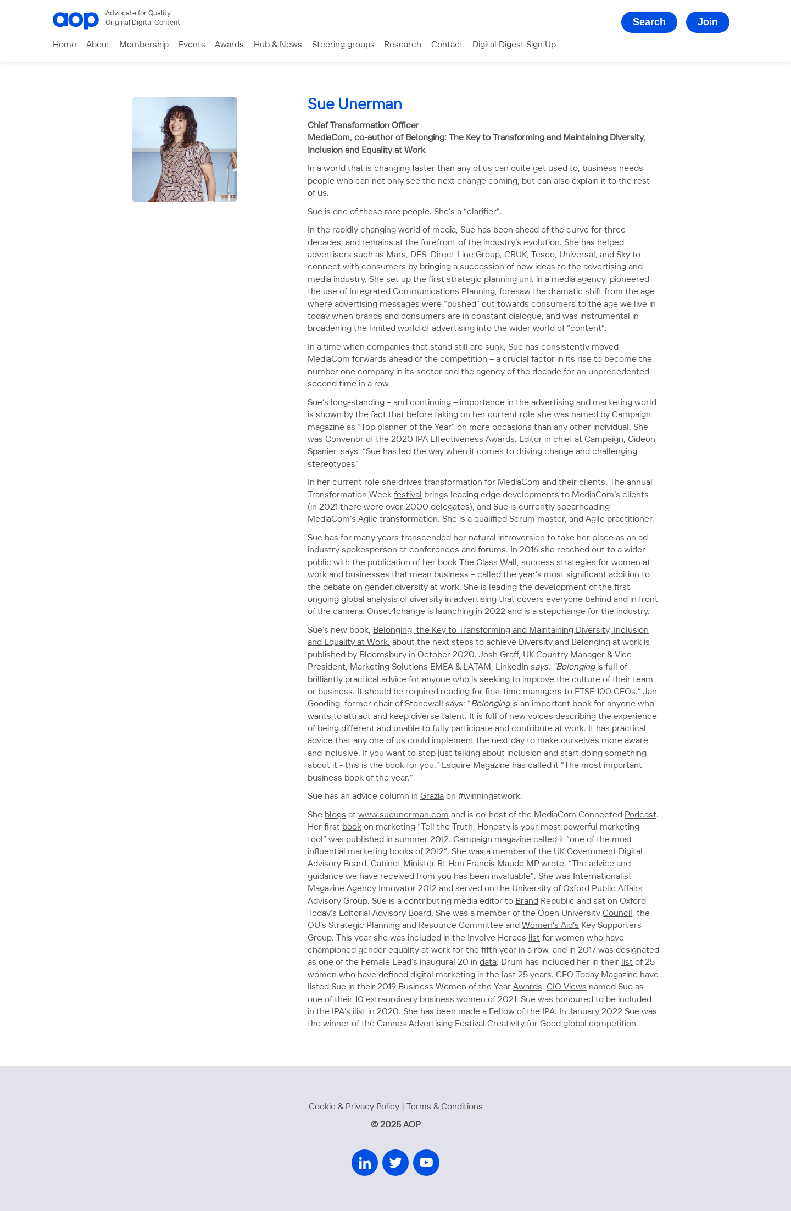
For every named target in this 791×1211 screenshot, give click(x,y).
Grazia (432, 796)
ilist (359, 1012)
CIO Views (567, 987)
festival (408, 495)
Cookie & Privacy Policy (354, 1107)
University (531, 888)
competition (612, 1024)
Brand (526, 901)
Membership (144, 45)
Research (402, 45)
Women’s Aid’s (550, 925)
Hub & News (278, 45)
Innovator (397, 888)
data (488, 962)
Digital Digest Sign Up (514, 45)
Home (64, 45)
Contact (447, 45)
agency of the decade (518, 372)
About (98, 45)
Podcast (640, 815)
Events (192, 45)
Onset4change (396, 611)
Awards (229, 45)
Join (708, 21)
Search (649, 21)
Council (617, 913)
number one (331, 372)
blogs (335, 815)
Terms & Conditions (444, 1107)
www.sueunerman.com (403, 815)
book (447, 563)
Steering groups (343, 45)
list (534, 938)
